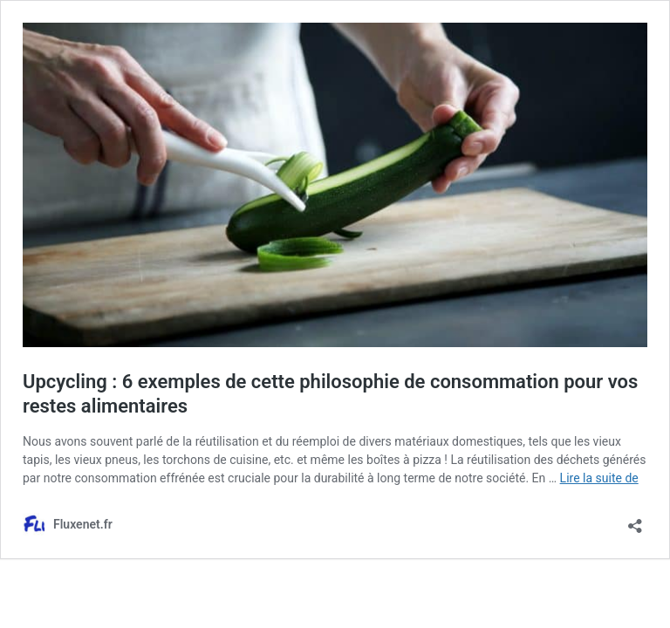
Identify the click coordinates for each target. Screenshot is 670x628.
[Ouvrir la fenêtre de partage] (635, 520)
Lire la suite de (599, 478)
